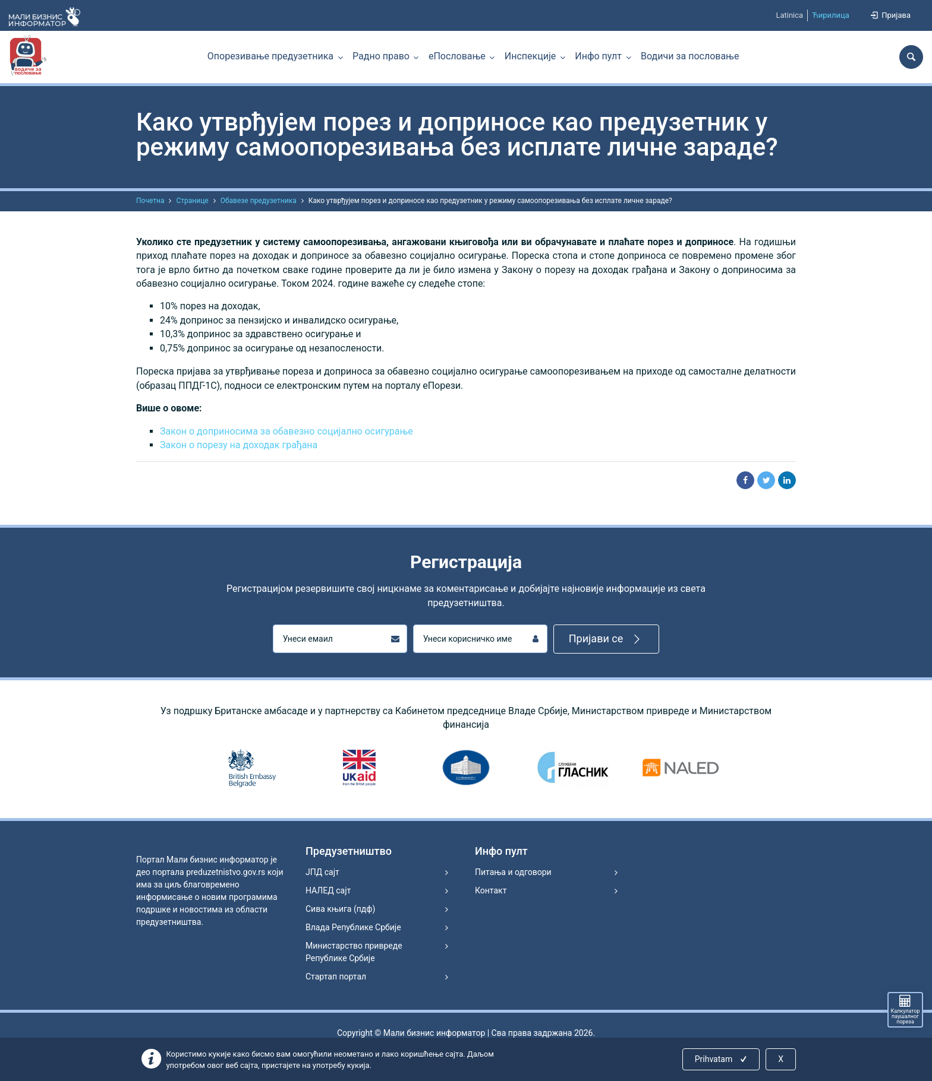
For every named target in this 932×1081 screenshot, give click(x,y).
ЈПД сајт (322, 872)
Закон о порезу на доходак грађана (238, 445)
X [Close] (780, 1059)
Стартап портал (336, 976)
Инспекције (530, 56)
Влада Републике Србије (353, 927)
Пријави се (606, 639)
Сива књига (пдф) (340, 909)
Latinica (789, 15)
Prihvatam (722, 1059)
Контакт (490, 890)
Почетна (150, 200)
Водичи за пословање (690, 56)
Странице (192, 200)
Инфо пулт (598, 56)
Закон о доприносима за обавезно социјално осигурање (286, 431)
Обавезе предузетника (259, 200)
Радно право (381, 56)
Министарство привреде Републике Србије (354, 952)
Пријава (890, 15)
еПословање (457, 56)
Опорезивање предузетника (270, 56)
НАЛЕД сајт (328, 890)
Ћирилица (830, 15)
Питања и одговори (513, 872)
